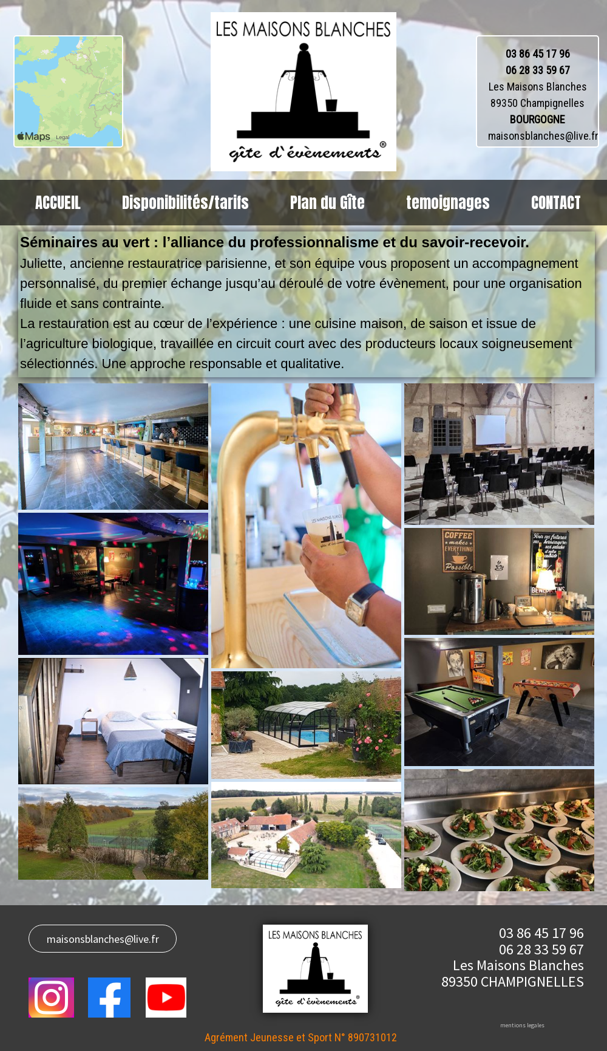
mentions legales (522, 1025)
